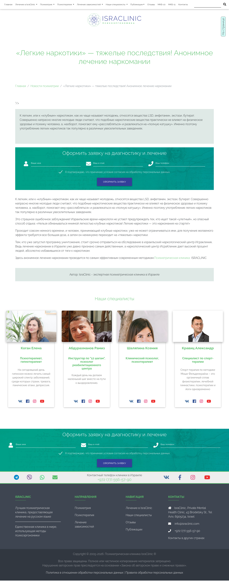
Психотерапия (66, 4)
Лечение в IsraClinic (27, 4)
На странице (223, 26)
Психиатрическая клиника (172, 259)
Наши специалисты (117, 4)
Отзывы (151, 5)
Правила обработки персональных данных (154, 574)
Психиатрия (48, 4)
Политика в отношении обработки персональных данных (84, 574)
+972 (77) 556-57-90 (114, 481)
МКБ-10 (161, 5)
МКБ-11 (172, 5)
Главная (8, 5)
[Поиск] (207, 5)
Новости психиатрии (44, 87)
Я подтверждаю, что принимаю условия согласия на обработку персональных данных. (117, 173)
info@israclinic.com (187, 525)
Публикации (136, 5)
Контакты (183, 5)
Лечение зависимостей (90, 4)
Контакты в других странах (186, 539)
